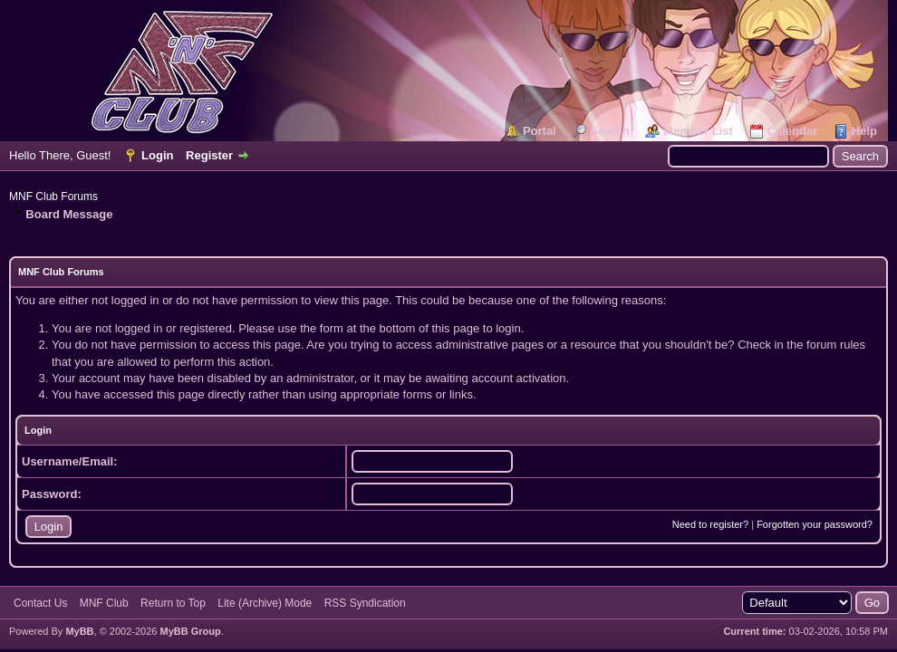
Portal (539, 131)
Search (609, 131)
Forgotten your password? (815, 524)
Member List (698, 131)
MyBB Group (189, 631)
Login (157, 155)
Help (864, 131)
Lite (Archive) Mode (264, 603)
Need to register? (710, 524)
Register (209, 155)
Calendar (792, 131)
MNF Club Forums (53, 196)
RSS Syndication (365, 603)
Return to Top (173, 603)
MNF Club (104, 603)
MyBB (79, 631)
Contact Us (40, 603)
